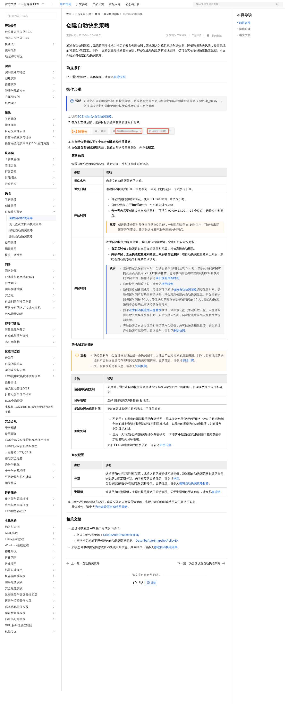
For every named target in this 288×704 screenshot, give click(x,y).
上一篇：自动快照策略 (83, 576)
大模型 (42, 6)
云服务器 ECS (30, 17)
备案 (241, 6)
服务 (121, 6)
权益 (79, 6)
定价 (88, 6)
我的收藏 (217, 48)
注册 (261, 6)
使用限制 (167, 297)
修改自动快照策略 (185, 302)
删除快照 (179, 343)
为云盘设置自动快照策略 (111, 519)
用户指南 (65, 17)
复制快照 (141, 379)
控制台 (251, 6)
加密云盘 (165, 458)
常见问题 (114, 17)
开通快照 (119, 90)
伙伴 (111, 6)
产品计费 (98, 17)
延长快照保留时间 (167, 291)
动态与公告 (132, 17)
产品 (53, 6)
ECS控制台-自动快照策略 (94, 129)
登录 (276, 6)
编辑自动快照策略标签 (194, 496)
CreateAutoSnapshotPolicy (121, 548)
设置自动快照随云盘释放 (145, 323)
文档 (232, 6)
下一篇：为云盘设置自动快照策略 (201, 576)
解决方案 (66, 6)
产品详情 (196, 48)
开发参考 (82, 17)
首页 (68, 27)
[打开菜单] (6, 6)
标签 (176, 491)
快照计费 (188, 373)
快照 (97, 27)
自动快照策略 (111, 27)
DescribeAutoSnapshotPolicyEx (157, 553)
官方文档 (10, 17)
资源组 (216, 505)
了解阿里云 (135, 6)
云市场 (99, 6)
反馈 (151, 595)
